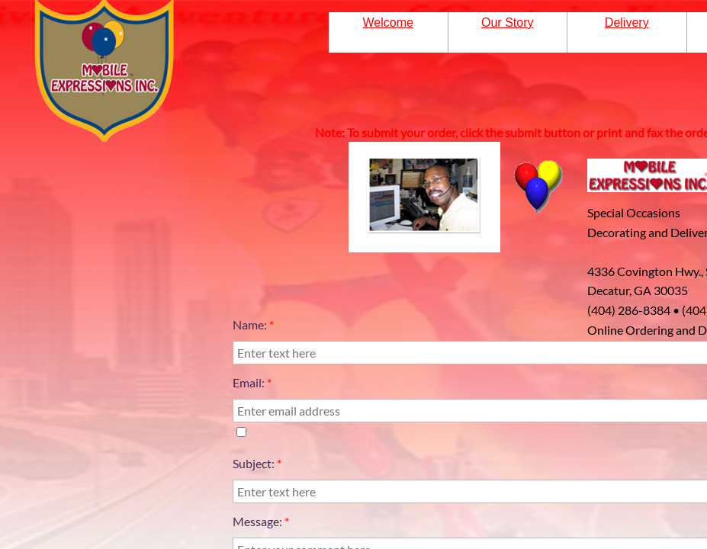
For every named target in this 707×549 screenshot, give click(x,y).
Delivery (627, 22)
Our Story (507, 22)
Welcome (388, 22)
